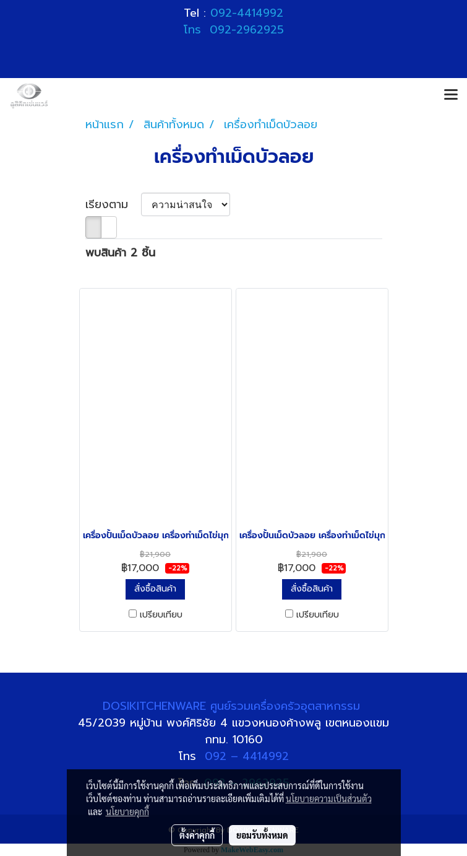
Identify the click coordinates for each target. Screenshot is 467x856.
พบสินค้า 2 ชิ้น (120, 253)
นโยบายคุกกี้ (127, 811)
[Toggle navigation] (451, 95)
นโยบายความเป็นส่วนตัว (329, 798)
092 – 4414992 (247, 756)
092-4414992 (246, 13)
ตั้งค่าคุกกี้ (197, 835)
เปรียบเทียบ (161, 615)
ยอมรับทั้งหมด (262, 835)
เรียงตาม (113, 204)
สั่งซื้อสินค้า (155, 588)
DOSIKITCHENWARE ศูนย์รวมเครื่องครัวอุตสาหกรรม (233, 706)
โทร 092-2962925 (234, 29)
